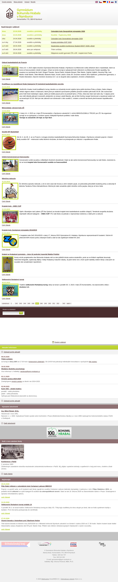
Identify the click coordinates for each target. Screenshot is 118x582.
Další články (8, 474)
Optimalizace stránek (67, 579)
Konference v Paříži (8, 462)
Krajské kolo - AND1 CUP (11, 206)
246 (33, 303)
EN (97, 2)
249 (45, 303)
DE (105, 2)
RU (113, 2)
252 (58, 303)
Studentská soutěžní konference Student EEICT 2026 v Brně (72, 46)
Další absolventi (9, 423)
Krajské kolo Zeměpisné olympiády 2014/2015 (19, 230)
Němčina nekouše (9, 178)
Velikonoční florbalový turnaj (13, 279)
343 (64, 303)
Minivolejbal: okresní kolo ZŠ (13, 108)
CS (101, 2)
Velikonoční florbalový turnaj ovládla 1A (16, 505)
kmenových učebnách (36, 362)
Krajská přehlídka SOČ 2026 (61, 42)
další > (69, 303)
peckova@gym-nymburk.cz (30, 371)
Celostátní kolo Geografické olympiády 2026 (68, 31)
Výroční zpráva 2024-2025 (11, 379)
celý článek (5, 497)
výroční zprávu (17, 381)
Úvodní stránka (7, 2)
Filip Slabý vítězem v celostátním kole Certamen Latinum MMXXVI (26, 486)
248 (41, 303)
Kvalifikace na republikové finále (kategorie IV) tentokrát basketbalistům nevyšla (33, 84)
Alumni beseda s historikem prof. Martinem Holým (20, 521)
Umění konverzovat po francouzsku (15, 157)
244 (25, 303)
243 (20, 303)
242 (16, 303)
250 (49, 303)
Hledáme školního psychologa (13, 369)
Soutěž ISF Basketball (10, 132)
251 (53, 303)
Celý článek (6, 79)
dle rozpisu (93, 362)
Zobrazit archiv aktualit (12, 352)
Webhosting (45, 579)
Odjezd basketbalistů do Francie (14, 62)
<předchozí (5, 303)
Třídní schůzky (7, 359)
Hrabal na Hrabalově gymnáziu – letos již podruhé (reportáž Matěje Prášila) (30, 254)
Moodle (33, 2)
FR (109, 2)
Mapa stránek (18, 2)
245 (29, 303)
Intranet (27, 2)
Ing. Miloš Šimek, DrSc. (10, 411)
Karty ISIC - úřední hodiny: (11, 389)
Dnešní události (60, 342)
